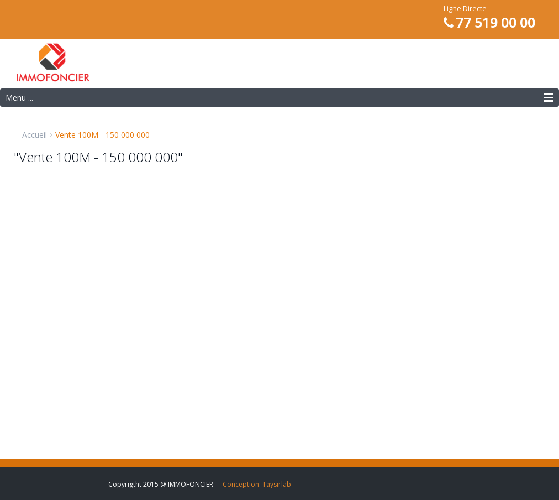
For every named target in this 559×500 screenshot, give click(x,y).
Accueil (34, 134)
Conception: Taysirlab (257, 484)
